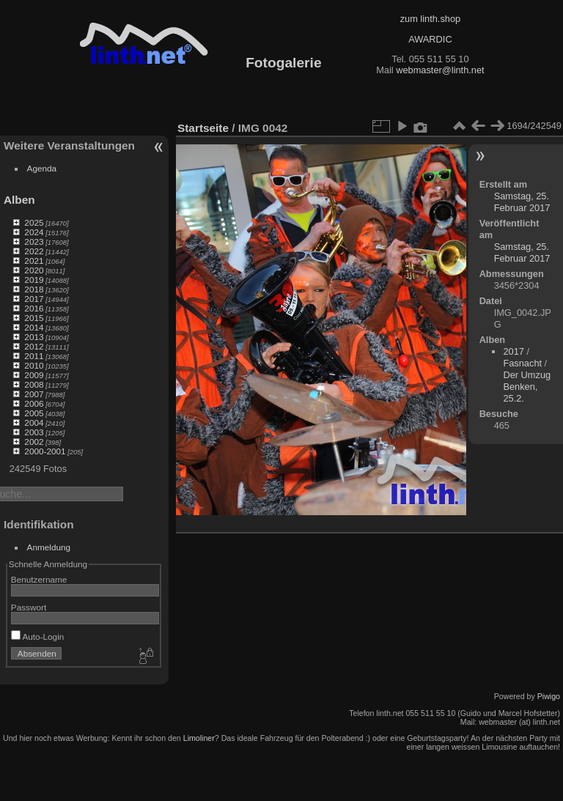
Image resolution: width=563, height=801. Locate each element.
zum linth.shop (430, 18)
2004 (33, 422)
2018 (33, 289)
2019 (33, 279)
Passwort (28, 607)
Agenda (42, 168)
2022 (33, 251)
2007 (33, 394)
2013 (33, 337)
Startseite (203, 128)
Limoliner (199, 738)
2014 (33, 327)
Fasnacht (522, 363)
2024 (33, 232)
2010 (33, 365)
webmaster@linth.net (440, 69)
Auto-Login (38, 636)
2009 (33, 375)
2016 (33, 308)
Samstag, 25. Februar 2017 (522, 202)
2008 (33, 384)
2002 (33, 441)
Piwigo (548, 696)
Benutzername (39, 579)
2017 (33, 298)
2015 (33, 317)
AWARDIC (430, 39)
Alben (19, 199)
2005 (33, 413)
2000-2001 (44, 451)
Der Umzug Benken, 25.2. (527, 386)
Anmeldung (49, 547)
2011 (33, 356)
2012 (33, 346)
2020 (33, 270)
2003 (33, 432)
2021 (33, 260)
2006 (33, 403)
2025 (33, 222)
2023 (33, 241)
